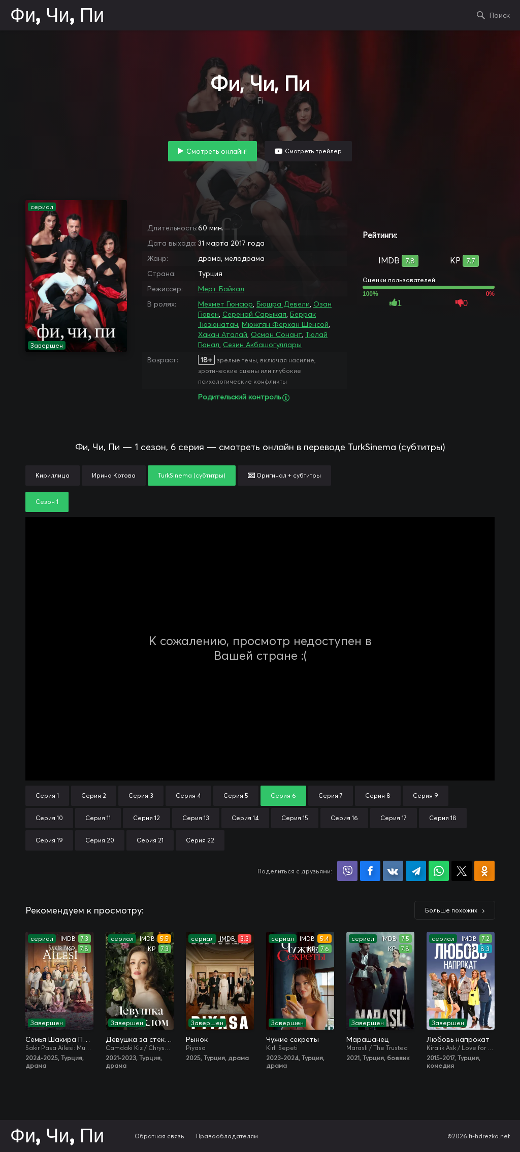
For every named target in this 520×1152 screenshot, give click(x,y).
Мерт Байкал (221, 288)
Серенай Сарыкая (254, 314)
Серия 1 (47, 795)
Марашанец (367, 1039)
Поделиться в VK (393, 871)
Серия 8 (378, 795)
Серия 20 (99, 840)
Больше (451, 910)
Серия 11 (98, 818)
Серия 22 (200, 840)
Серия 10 (49, 818)
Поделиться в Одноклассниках (484, 871)
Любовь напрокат (458, 1039)
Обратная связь (159, 1136)
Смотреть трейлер (313, 151)
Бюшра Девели (283, 304)
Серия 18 (443, 818)
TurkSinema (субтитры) (191, 475)
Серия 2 (93, 795)
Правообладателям (227, 1136)
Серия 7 (330, 795)
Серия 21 (150, 840)
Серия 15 (294, 818)
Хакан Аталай (222, 334)
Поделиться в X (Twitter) (461, 871)
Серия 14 (245, 818)
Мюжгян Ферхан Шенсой (285, 324)
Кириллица (53, 475)
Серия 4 (188, 795)
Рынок (197, 1039)
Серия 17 (393, 818)
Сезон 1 (47, 501)
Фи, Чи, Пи (57, 16)
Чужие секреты (292, 1039)
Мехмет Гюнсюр (225, 304)
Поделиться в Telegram (416, 871)
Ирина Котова (114, 475)
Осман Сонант (276, 334)
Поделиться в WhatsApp (439, 871)
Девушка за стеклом (140, 1039)
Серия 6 (283, 795)
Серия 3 (140, 795)
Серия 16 (344, 818)
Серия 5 (235, 795)
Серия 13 (195, 818)
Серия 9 (425, 795)
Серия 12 (146, 818)
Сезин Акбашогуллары (262, 344)
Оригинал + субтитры (284, 475)
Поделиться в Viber (347, 871)
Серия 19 (49, 840)
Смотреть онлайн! (216, 151)
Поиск (500, 15)
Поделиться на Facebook (370, 871)
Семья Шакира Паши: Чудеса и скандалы (59, 1039)
